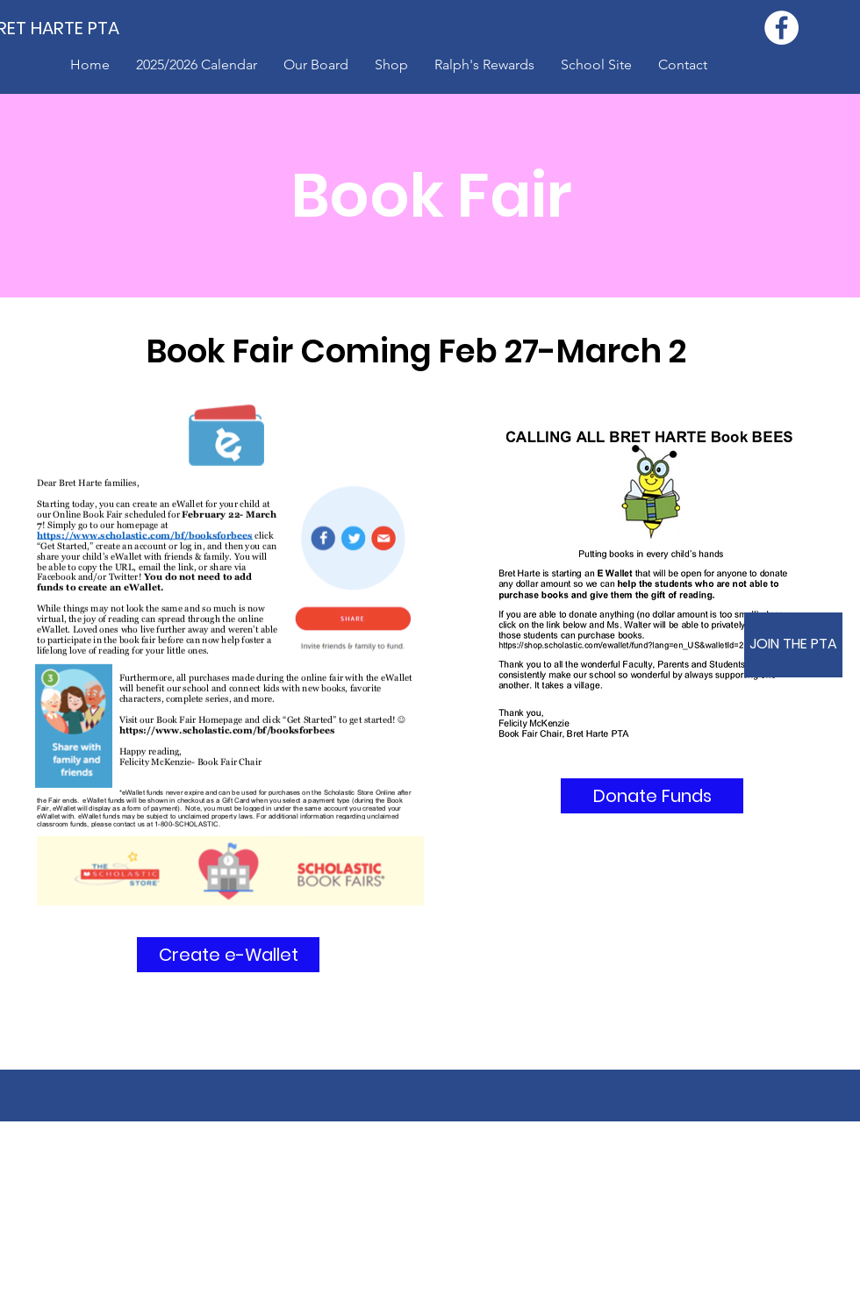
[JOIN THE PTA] (793, 644)
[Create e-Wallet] (228, 954)
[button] (391, 64)
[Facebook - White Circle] (781, 28)
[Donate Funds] (652, 795)
